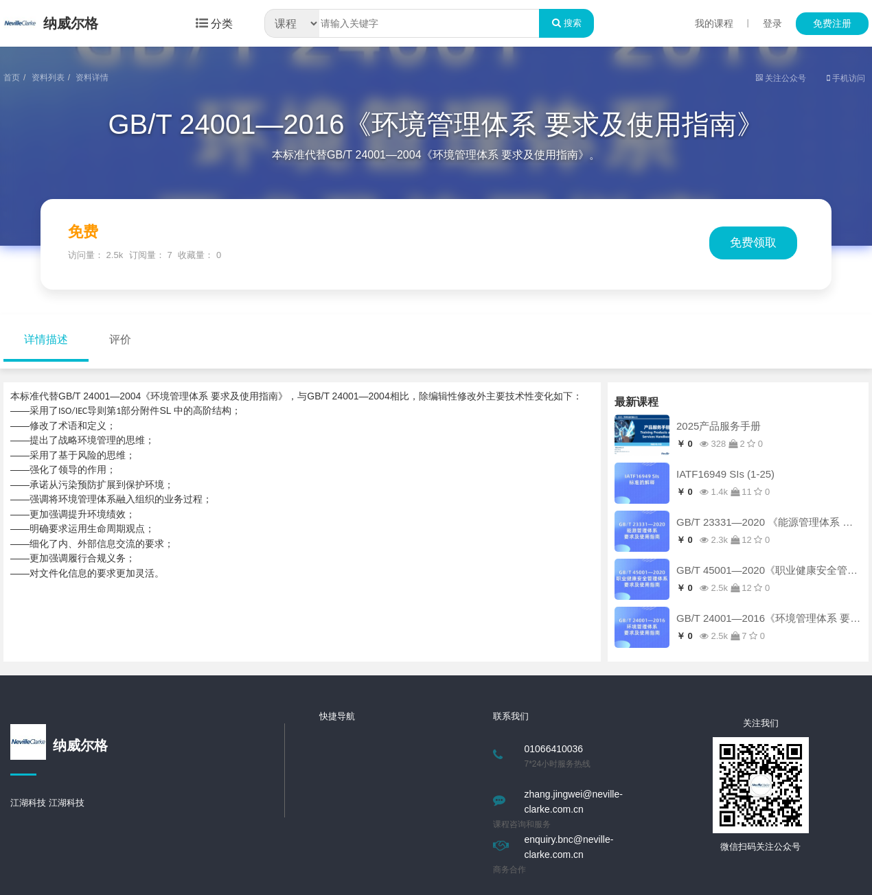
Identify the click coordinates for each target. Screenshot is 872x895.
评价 (120, 339)
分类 (214, 23)
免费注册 (832, 23)
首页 (11, 77)
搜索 (566, 23)
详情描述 (46, 339)
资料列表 (48, 77)
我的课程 (714, 23)
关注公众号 (780, 78)
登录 (772, 23)
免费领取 (753, 242)
